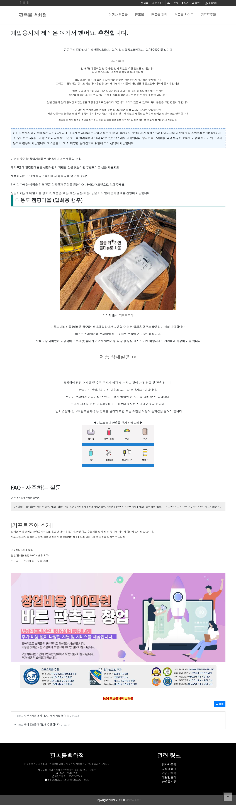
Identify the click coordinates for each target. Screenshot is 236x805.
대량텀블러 (169, 777)
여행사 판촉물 (118, 15)
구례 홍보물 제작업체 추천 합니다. (42, 724)
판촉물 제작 (159, 15)
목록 (220, 703)
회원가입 (211, 3)
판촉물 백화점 (33, 15)
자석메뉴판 (169, 768)
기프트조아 (208, 15)
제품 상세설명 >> (118, 357)
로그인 (196, 3)
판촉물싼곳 (169, 781)
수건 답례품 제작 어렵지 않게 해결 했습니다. (47, 715)
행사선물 (148, 138)
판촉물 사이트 (184, 15)
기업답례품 (169, 773)
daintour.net (133, 800)
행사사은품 (169, 764)
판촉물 (139, 15)
